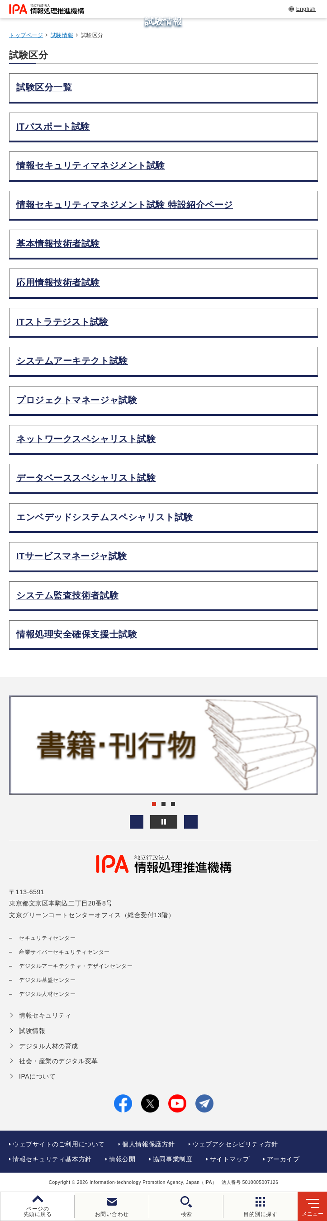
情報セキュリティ (45, 1015)
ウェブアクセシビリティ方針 (235, 1144)
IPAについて (37, 1076)
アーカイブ (283, 1159)
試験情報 (62, 35)
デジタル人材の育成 (48, 1046)
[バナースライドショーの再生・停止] (163, 822)
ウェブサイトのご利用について (59, 1144)
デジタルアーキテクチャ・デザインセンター (76, 966)
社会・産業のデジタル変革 (58, 1061)
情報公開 (122, 1159)
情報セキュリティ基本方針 (52, 1159)
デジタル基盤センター (47, 980)
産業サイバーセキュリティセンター (64, 952)
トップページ (26, 35)
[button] (136, 822)
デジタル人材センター (47, 994)
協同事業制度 (172, 1159)
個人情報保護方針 (148, 1144)
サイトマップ (229, 1159)
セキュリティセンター (47, 938)
